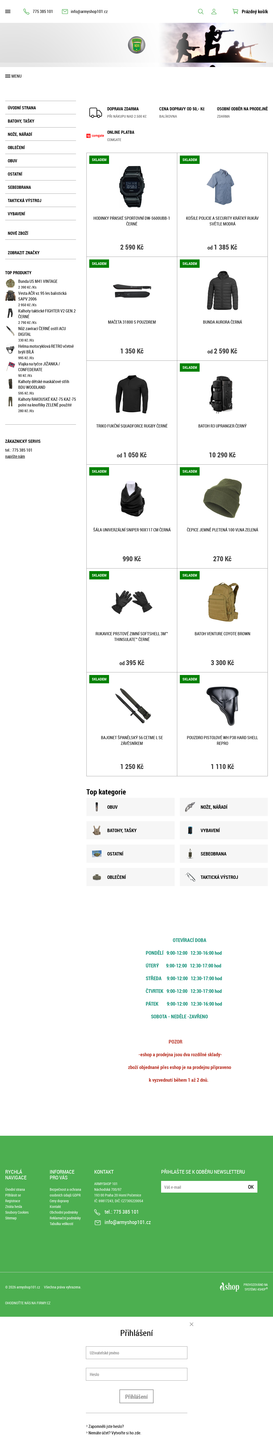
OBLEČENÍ (109, 877)
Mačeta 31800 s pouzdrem (132, 322)
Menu (16, 76)
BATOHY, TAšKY (114, 830)
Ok (251, 1186)
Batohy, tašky (21, 121)
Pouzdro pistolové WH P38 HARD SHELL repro (222, 740)
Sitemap (11, 1217)
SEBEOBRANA (205, 853)
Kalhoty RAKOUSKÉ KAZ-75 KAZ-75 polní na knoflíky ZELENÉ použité (47, 402)
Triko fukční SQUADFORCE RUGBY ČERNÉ (132, 426)
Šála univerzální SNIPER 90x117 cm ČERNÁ (132, 530)
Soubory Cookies (17, 1212)
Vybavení (16, 214)
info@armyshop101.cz (89, 11)
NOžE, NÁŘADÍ (206, 807)
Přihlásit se (13, 1195)
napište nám (15, 456)
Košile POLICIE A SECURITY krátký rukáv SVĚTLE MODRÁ (222, 221)
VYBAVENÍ (202, 830)
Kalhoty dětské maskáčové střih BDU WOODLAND (43, 384)
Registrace (12, 1200)
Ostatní (15, 174)
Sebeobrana (19, 187)
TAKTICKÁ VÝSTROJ (211, 877)
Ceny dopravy (59, 1200)
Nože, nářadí (20, 134)
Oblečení (16, 147)
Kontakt (55, 1206)
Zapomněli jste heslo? (106, 1426)
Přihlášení (136, 1396)
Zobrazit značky (24, 253)
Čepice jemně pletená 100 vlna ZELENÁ (222, 530)
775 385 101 (43, 11)
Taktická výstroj (24, 200)
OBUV (105, 807)
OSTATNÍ (107, 853)
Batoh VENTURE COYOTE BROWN (222, 634)
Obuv (12, 161)
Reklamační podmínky (65, 1217)
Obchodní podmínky (64, 1212)
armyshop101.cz (28, 1287)
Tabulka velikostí (61, 1223)
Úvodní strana (22, 108)
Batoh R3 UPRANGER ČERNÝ (222, 426)
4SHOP (262, 1289)
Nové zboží (18, 233)
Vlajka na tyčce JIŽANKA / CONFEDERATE (39, 366)
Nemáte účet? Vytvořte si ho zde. (114, 1433)
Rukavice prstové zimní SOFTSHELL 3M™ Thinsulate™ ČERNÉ (132, 636)
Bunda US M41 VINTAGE (38, 281)
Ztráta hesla (13, 1206)
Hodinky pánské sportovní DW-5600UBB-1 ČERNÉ (131, 221)
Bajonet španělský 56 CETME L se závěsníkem (132, 740)
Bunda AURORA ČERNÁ (222, 322)
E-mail (165, 1183)
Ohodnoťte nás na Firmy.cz (27, 1302)
